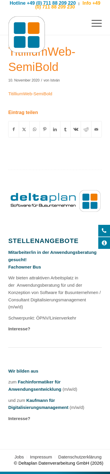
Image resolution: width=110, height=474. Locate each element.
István (55, 80)
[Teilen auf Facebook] (14, 129)
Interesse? (19, 328)
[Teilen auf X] (24, 129)
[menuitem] (94, 23)
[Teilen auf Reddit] (86, 129)
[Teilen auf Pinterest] (45, 129)
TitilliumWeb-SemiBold (30, 93)
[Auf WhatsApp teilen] (35, 129)
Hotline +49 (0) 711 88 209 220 (43, 3)
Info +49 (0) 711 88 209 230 (67, 5)
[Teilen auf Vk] (76, 129)
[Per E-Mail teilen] (96, 129)
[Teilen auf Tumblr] (65, 129)
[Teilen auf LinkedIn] (55, 129)
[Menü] (94, 23)
